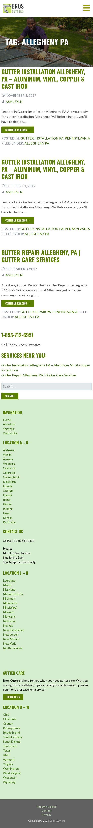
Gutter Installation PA (41, 138)
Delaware (9, 481)
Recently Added (46, 806)
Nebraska (9, 621)
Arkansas (9, 463)
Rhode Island (11, 732)
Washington (11, 768)
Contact (46, 810)
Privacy (46, 814)
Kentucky (9, 522)
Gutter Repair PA (35, 312)
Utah (6, 755)
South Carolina (12, 737)
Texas (6, 750)
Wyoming (9, 782)
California (9, 468)
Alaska (7, 454)
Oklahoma (9, 719)
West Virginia (12, 773)
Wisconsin (9, 777)
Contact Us (10, 433)
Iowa (6, 513)
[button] (87, 8)
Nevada (8, 625)
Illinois (7, 504)
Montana (9, 616)
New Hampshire (13, 630)
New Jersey (10, 634)
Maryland (9, 589)
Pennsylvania (77, 138)
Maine (7, 585)
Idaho (6, 499)
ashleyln (14, 102)
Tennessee (10, 746)
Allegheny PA (37, 143)
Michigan (9, 598)
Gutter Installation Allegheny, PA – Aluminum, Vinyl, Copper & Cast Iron (43, 78)
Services (8, 429)
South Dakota (12, 741)
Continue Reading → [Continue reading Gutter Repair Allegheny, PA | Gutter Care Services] (17, 303)
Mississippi (10, 607)
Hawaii (7, 495)
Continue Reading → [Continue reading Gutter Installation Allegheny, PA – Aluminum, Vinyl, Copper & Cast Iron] (17, 130)
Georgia (8, 490)
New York (9, 643)
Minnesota (10, 603)
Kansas (7, 517)
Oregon (8, 723)
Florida (7, 486)
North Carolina (12, 648)
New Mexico (11, 639)
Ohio (6, 714)
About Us (9, 424)
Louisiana (9, 580)
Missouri (8, 612)
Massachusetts (13, 594)
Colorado (9, 472)
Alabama (8, 450)
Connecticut (11, 477)
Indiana (8, 508)
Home (7, 420)
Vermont (8, 759)
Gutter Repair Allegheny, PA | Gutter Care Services (40, 256)
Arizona (8, 459)
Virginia (8, 764)
